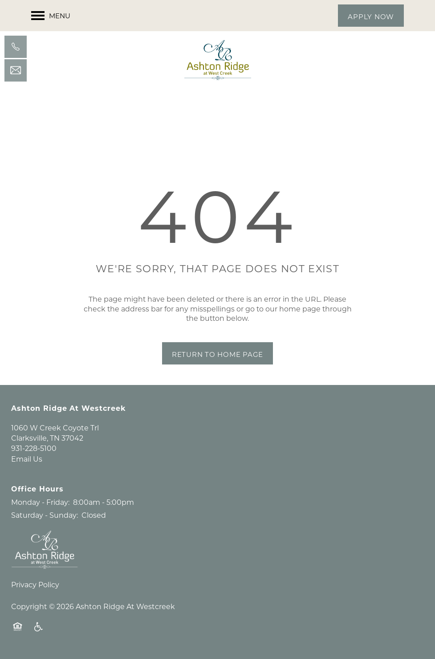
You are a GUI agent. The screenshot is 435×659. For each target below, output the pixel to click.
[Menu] (50, 15)
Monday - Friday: (40, 502)
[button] (371, 15)
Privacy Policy (35, 584)
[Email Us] (15, 70)
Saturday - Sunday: (44, 515)
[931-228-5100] (15, 47)
